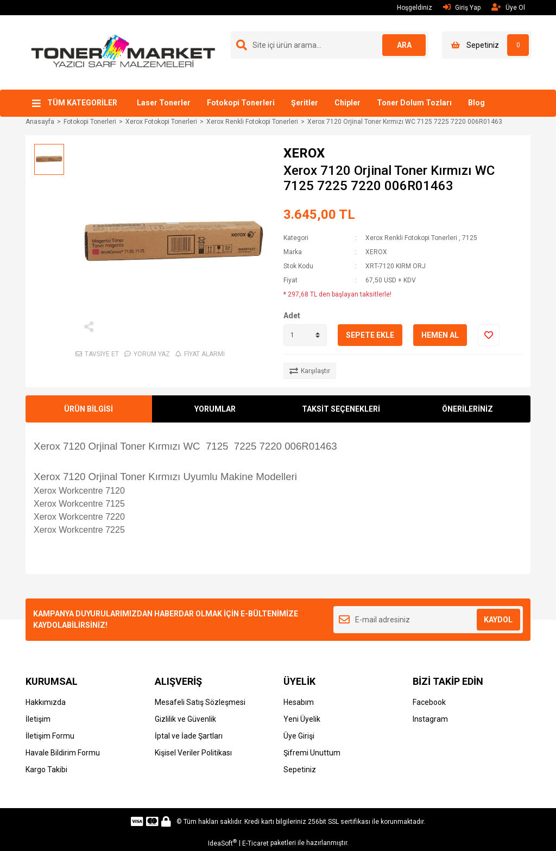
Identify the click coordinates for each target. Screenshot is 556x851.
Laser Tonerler (164, 102)
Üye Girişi (298, 736)
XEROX (304, 153)
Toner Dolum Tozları (414, 102)
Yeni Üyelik (301, 719)
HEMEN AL (440, 335)
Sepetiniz (299, 769)
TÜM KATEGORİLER (82, 102)
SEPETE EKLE (370, 335)
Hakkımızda (46, 702)
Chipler (347, 102)
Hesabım (298, 702)
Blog (476, 102)
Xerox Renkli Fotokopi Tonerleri (411, 238)
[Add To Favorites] (489, 335)
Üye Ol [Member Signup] (508, 7)
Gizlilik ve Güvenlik (185, 719)
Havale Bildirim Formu (63, 752)
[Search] (329, 45)
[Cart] (487, 45)
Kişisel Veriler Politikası (193, 752)
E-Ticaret (255, 843)
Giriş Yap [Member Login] (462, 7)
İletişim (38, 719)
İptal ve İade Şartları (189, 736)
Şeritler (304, 102)
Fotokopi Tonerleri (241, 102)
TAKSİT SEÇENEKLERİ (341, 409)
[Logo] (123, 51)
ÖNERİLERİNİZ (467, 409)
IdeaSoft (222, 843)
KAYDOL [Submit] (498, 619)
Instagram (430, 719)
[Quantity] (305, 335)
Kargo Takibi (46, 769)
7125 (469, 238)
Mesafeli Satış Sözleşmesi (200, 702)
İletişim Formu (50, 736)
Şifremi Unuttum (311, 752)
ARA (404, 45)
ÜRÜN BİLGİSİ (88, 409)
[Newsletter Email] (428, 619)
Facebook (429, 702)
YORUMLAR (215, 409)
